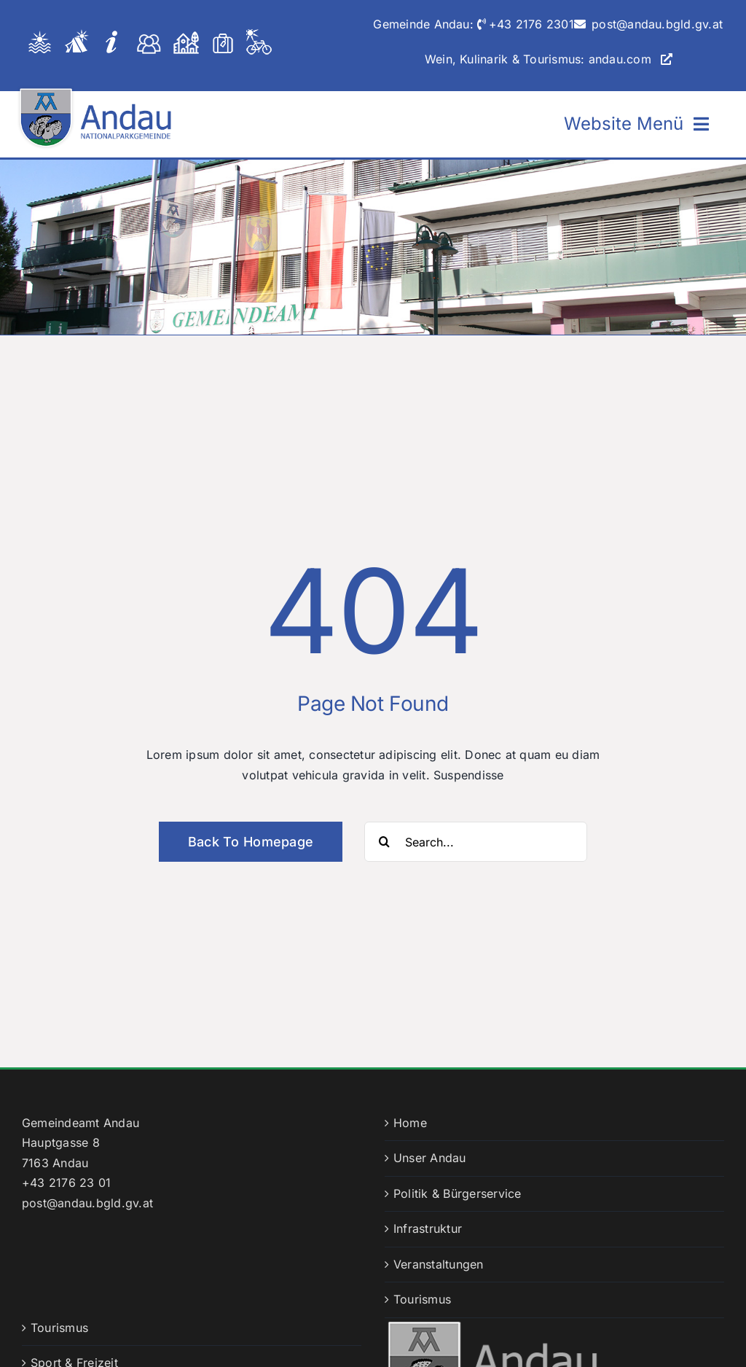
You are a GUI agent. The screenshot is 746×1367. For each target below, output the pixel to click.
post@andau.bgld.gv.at (657, 24)
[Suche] (384, 842)
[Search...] (475, 842)
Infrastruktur (427, 1228)
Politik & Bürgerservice (457, 1193)
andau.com (620, 59)
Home (410, 1122)
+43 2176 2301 (531, 24)
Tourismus (422, 1299)
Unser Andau (429, 1157)
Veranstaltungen (438, 1264)
